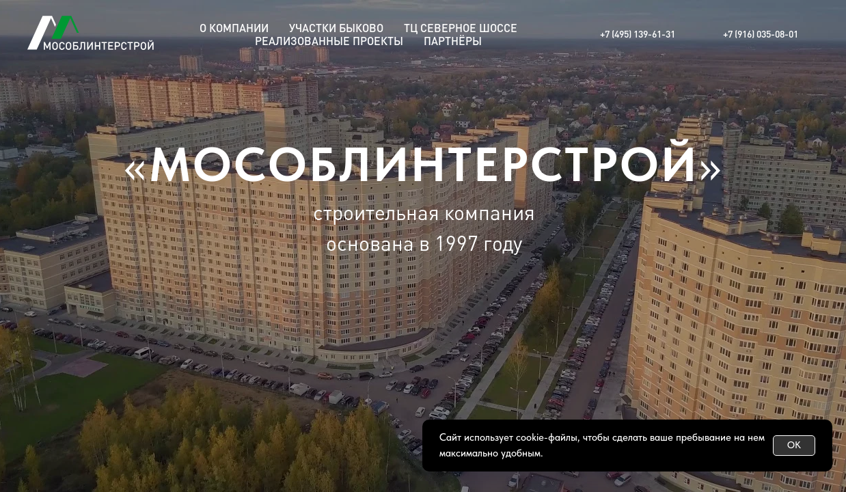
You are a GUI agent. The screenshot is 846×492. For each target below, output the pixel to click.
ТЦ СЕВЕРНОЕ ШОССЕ (460, 27)
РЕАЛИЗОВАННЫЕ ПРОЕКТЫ (329, 40)
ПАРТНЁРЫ (453, 40)
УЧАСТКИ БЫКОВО (336, 27)
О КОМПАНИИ (234, 27)
